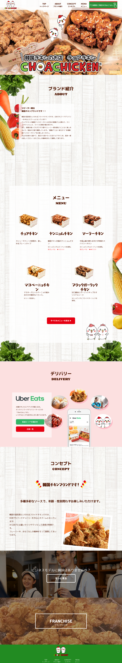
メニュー (84, 4)
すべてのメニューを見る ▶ (61, 313)
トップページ (44, 4)
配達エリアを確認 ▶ (30, 414)
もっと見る (61, 570)
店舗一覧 (30, 421)
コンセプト (71, 4)
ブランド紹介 (57, 4)
